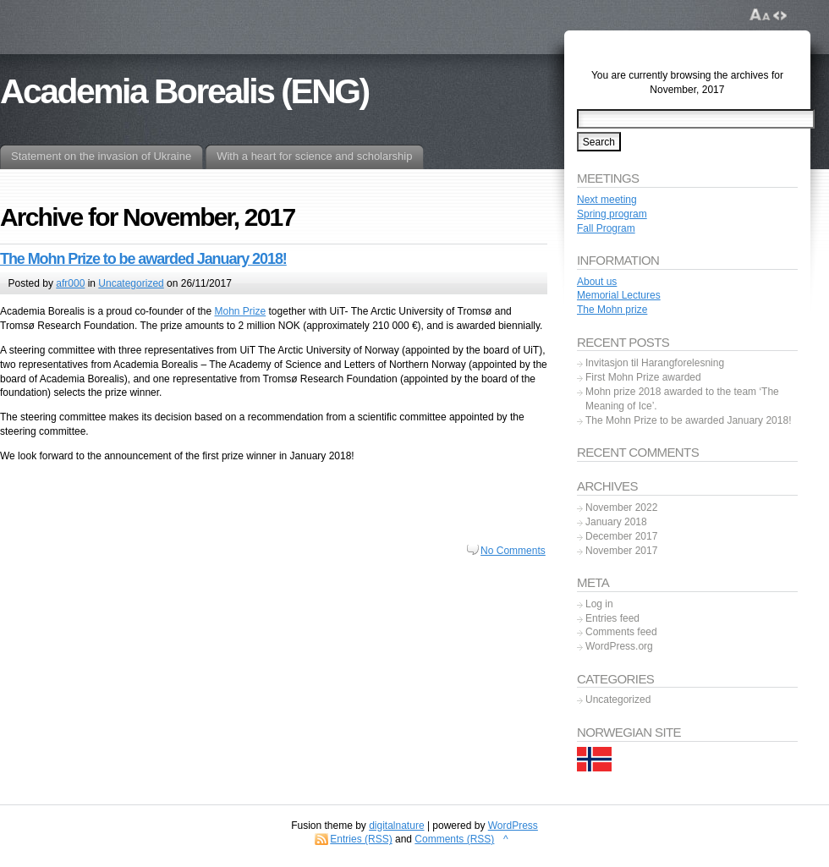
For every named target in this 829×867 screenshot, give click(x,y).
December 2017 (621, 536)
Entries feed (612, 618)
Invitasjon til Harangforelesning (654, 363)
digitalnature (396, 825)
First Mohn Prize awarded (643, 377)
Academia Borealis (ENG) (184, 91)
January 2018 (616, 522)
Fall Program (606, 228)
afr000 (70, 283)
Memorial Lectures (619, 295)
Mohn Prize (240, 311)
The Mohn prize (612, 310)
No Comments (513, 551)
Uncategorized (130, 283)
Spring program (612, 214)
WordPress (513, 825)
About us (597, 282)
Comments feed (621, 632)
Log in (599, 604)
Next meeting (607, 200)
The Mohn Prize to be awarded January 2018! (143, 258)
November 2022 (621, 507)
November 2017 (621, 551)
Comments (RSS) (454, 839)
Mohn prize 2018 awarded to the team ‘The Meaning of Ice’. (682, 399)
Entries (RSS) (361, 839)
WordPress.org (619, 646)
